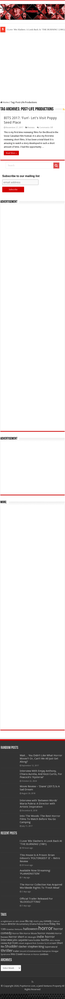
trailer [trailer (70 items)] (16, 951)
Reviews (31, 127)
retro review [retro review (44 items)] (55, 940)
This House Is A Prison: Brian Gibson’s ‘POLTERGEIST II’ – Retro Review (40, 858)
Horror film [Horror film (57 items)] (17, 933)
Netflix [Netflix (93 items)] (45, 940)
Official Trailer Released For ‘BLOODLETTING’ (36, 900)
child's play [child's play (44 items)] (38, 921)
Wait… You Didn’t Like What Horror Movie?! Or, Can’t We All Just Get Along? (41, 758)
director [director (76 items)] (12, 924)
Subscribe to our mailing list (21, 176)
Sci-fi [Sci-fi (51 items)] (46, 943)
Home (4, 102)
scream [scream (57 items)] (52, 943)
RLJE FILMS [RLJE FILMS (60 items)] (13, 943)
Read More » (11, 153)
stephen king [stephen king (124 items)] (36, 946)
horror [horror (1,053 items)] (45, 928)
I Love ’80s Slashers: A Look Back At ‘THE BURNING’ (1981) (41, 842)
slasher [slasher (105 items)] (22, 946)
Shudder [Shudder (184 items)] (11, 946)
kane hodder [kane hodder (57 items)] (34, 940)
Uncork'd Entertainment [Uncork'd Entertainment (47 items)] (30, 951)
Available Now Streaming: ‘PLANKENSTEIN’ (35, 872)
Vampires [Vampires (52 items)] (46, 951)
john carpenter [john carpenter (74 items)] (20, 940)
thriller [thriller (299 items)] (7, 950)
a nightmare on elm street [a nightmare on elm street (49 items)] (13, 921)
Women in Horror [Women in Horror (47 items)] (31, 954)
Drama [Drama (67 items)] (33, 924)
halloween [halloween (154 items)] (30, 929)
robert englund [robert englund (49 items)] (25, 943)
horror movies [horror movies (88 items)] (45, 933)
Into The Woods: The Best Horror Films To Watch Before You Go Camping (40, 819)
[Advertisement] (32, 66)
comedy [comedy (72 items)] (48, 921)
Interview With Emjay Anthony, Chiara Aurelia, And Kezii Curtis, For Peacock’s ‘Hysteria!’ (41, 774)
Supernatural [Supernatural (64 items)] (51, 946)
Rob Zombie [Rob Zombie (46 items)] (38, 943)
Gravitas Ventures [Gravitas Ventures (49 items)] (14, 929)
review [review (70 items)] (4, 943)
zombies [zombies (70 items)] (44, 954)
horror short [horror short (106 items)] (16, 936)
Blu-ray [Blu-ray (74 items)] (29, 921)
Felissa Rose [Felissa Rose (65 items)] (43, 924)
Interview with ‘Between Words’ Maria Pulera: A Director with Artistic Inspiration (38, 803)
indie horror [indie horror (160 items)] (46, 936)
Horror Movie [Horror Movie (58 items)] (30, 933)
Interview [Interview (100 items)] (6, 940)
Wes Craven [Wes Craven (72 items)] (17, 954)
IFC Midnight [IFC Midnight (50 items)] (30, 937)
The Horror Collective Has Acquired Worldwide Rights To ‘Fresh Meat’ (41, 886)
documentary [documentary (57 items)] (22, 924)
